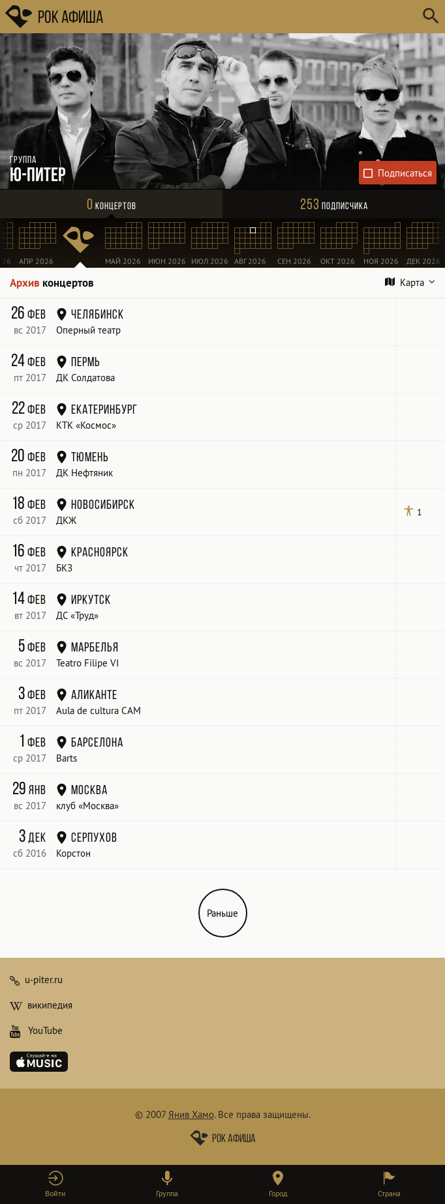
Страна (389, 1193)
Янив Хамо (191, 1114)
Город (278, 1193)
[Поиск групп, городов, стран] (262, 16)
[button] (56, 1184)
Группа (167, 1193)
